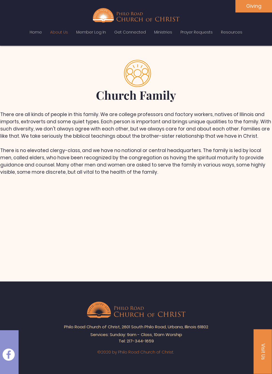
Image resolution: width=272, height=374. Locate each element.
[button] (263, 351)
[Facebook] (8, 355)
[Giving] (253, 6)
